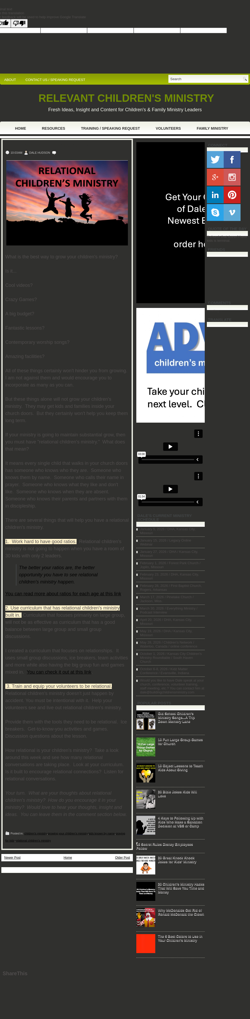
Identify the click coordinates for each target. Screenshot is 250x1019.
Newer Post (12, 857)
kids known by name (102, 833)
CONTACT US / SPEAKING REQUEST (55, 80)
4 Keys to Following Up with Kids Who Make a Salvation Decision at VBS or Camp (180, 822)
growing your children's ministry (68, 833)
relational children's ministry (33, 840)
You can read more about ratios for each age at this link (63, 593)
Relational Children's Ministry (47, 145)
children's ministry (35, 833)
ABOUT (10, 80)
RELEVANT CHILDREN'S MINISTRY (126, 98)
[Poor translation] (19, 23)
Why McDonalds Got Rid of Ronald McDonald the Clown (181, 912)
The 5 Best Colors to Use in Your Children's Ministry (180, 938)
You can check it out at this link (59, 672)
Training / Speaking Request (110, 128)
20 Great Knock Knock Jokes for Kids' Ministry (177, 859)
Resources (53, 128)
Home (20, 128)
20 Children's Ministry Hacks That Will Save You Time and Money (181, 888)
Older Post (122, 857)
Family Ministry (212, 128)
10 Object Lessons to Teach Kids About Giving (180, 767)
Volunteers (168, 128)
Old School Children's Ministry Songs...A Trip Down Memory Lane (176, 717)
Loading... (214, 311)
